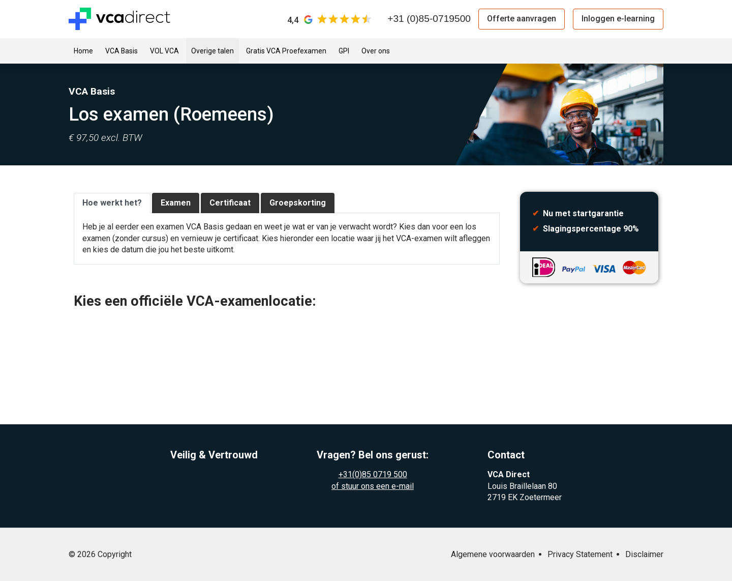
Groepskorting (297, 203)
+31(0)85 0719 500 (373, 474)
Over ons (375, 51)
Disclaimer (644, 554)
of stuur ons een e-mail (372, 486)
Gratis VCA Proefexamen (286, 51)
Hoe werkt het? (112, 203)
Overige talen (212, 51)
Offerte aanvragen (521, 18)
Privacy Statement (580, 554)
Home (83, 51)
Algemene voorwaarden (493, 554)
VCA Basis (121, 51)
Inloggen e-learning (618, 18)
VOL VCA (164, 51)
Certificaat (230, 203)
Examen (176, 203)
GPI (344, 51)
